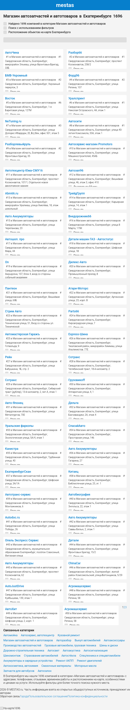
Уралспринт (76, 98)
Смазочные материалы (56, 665)
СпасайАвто (76, 426)
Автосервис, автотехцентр (37, 635)
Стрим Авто (13, 311)
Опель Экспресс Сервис (22, 540)
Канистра (11, 448)
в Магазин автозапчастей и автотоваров (31, 56)
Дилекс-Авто (77, 262)
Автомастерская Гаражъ (22, 334)
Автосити (75, 121)
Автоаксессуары (114, 640)
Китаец (73, 471)
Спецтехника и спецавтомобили (100, 655)
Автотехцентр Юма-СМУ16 (24, 170)
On (7, 262)
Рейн (8, 357)
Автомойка (10, 635)
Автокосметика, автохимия (20, 665)
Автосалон (44, 671)
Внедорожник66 (79, 216)
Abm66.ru (11, 193)
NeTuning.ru (13, 121)
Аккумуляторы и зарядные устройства (28, 660)
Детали (73, 540)
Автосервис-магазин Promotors (90, 144)
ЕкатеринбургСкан (18, 471)
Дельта (73, 403)
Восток (10, 98)
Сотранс (74, 357)
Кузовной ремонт (69, 635)
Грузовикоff (76, 380)
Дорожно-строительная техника (23, 650)
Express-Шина (78, 334)
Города (24, 696)
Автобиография (79, 494)
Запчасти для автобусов (18, 671)
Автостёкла (68, 655)
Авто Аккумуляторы (19, 216)
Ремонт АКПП (65, 660)
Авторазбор (63, 640)
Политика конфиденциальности (87, 696)
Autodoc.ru (12, 517)
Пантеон (11, 288)
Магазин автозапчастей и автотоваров (28, 640)
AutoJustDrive (14, 586)
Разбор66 (75, 52)
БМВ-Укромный (16, 75)
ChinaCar (74, 563)
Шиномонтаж (11, 655)
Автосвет (53, 650)
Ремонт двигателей (89, 660)
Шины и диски (109, 645)
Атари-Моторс (78, 288)
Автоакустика (71, 650)
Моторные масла (85, 665)
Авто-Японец (14, 403)
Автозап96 (75, 170)
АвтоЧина (12, 52)
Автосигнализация (95, 650)
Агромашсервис (79, 586)
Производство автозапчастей (22, 645)
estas (65, 5)
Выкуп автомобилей (87, 640)
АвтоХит (11, 609)
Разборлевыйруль (18, 144)
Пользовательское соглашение (48, 696)
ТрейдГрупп (76, 193)
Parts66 (73, 311)
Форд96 (73, 75)
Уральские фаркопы (19, 426)
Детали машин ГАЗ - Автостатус (90, 239)
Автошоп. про (14, 239)
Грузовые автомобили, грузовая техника (70, 645)
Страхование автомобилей (41, 655)
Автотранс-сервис (18, 494)
